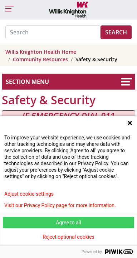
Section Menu (27, 82)
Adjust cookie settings (29, 194)
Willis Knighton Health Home (40, 51)
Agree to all (68, 222)
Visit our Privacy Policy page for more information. (60, 205)
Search (116, 32)
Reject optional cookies (68, 237)
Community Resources (40, 59)
